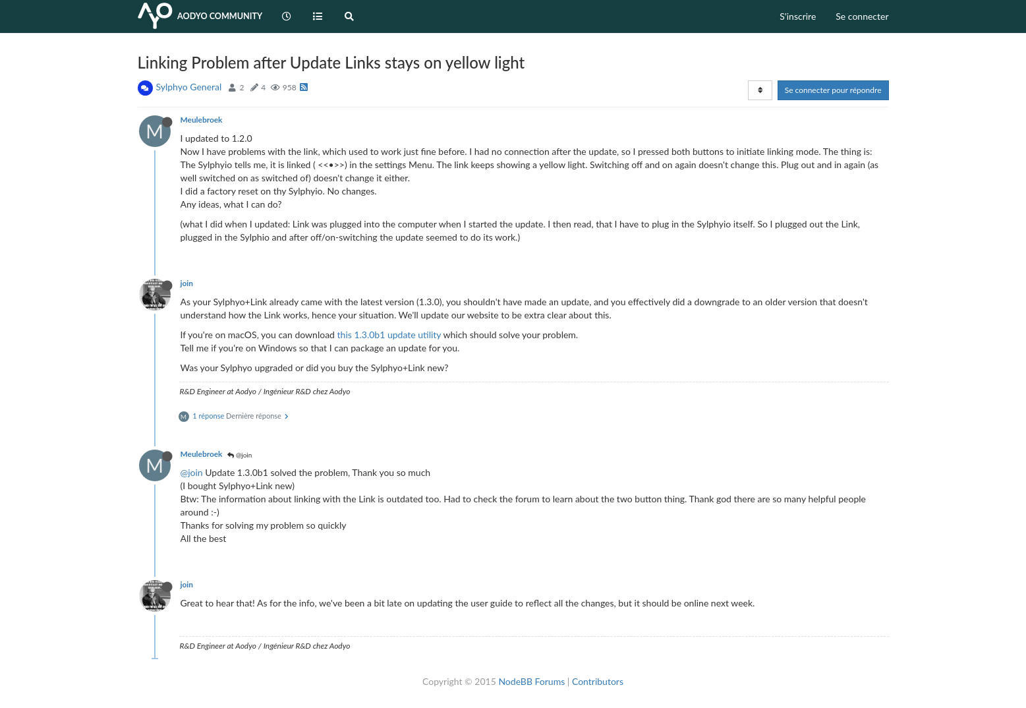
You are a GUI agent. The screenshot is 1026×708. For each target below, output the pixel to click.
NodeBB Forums (531, 681)
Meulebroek (202, 120)
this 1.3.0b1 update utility (389, 334)
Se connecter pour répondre (833, 90)
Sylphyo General (189, 86)
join (187, 283)
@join (239, 455)
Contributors (597, 681)
